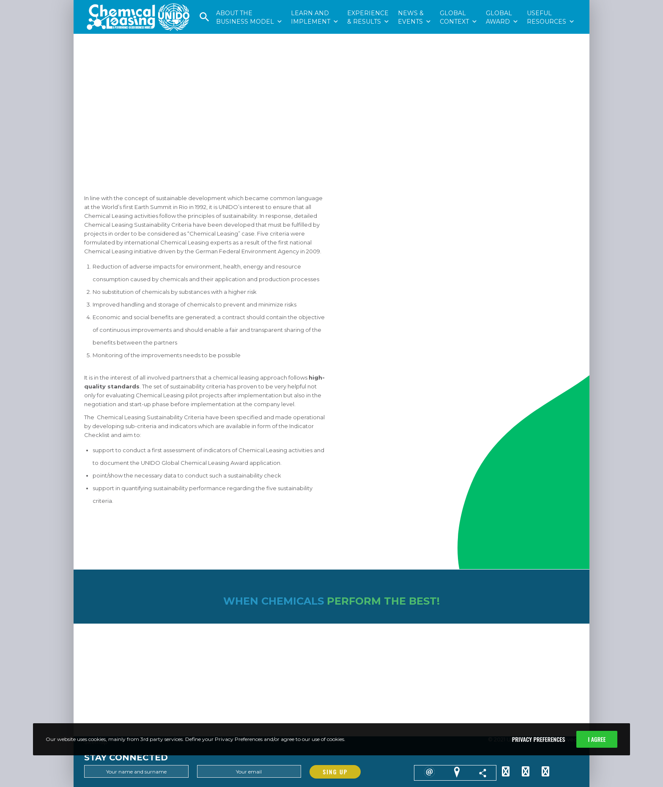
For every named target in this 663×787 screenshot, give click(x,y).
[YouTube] (545, 770)
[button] (204, 20)
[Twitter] (506, 770)
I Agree (596, 739)
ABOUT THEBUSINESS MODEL (249, 4)
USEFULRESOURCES (551, 4)
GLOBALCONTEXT (459, 4)
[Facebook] (526, 770)
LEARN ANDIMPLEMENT (315, 4)
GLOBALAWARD (502, 4)
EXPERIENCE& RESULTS (368, 4)
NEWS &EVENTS (415, 4)
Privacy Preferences (538, 739)
